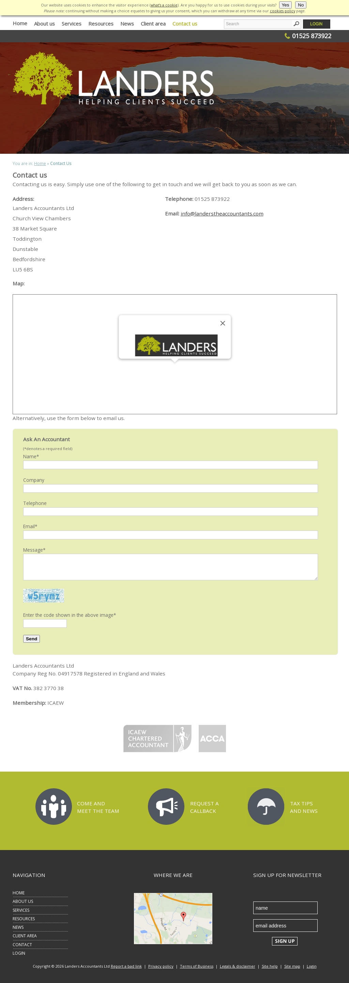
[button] (174, 368)
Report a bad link (126, 966)
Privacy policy (160, 966)
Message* (34, 550)
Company (33, 480)
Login (312, 966)
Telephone (35, 503)
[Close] (223, 323)
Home (20, 23)
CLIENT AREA (25, 936)
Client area (153, 23)
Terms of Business (196, 966)
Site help (270, 966)
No (301, 5)
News (127, 23)
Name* (31, 456)
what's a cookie (164, 5)
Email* (30, 526)
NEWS (18, 927)
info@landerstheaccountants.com (222, 213)
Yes (285, 5)
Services (71, 23)
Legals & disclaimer (237, 966)
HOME (19, 893)
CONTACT (22, 945)
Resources (100, 23)
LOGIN (19, 953)
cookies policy (282, 11)
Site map (292, 966)
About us (44, 23)
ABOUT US (23, 901)
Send (31, 638)
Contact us (184, 23)
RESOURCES (24, 919)
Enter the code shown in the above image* (69, 615)
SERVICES (21, 910)
